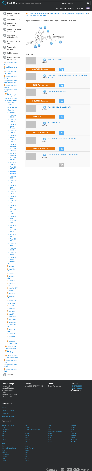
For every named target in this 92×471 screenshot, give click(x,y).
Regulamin (5, 413)
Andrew (4, 431)
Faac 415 (11, 293)
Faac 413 (11, 281)
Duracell (27, 440)
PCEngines (5, 454)
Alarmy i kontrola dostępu (13, 14)
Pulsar (4, 458)
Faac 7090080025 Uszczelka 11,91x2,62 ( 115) (63, 155)
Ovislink (4, 452)
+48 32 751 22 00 (76, 386)
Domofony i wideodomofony (13, 36)
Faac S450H (13, 317)
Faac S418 (11, 303)
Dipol (26, 438)
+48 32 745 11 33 (76, 388)
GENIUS (50, 438)
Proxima (4, 456)
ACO (3, 427)
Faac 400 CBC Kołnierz (13, 187)
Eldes (26, 442)
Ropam (27, 450)
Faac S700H (13, 319)
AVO (3, 436)
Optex (3, 450)
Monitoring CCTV (13, 19)
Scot (26, 454)
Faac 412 (11, 273)
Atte (3, 434)
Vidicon (27, 460)
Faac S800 (12, 334)
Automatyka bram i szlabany (14, 30)
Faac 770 (11, 314)
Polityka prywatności (8, 416)
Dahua (27, 436)
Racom (27, 444)
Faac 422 (11, 306)
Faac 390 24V (12, 107)
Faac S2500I (13, 344)
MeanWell (74, 440)
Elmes (50, 425)
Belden (4, 440)
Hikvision (50, 442)
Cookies (4, 408)
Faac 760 (11, 311)
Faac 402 (11, 266)
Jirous (72, 429)
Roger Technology (30, 448)
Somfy (27, 456)
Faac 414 (11, 290)
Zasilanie (10, 375)
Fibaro (50, 434)
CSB (26, 431)
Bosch (27, 425)
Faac (49, 429)
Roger (26, 446)
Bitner (3, 442)
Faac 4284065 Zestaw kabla (57, 91)
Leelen (73, 438)
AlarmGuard (5, 429)
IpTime (73, 427)
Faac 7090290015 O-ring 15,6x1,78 (59, 107)
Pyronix (4, 460)
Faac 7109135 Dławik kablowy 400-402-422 (62, 139)
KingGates (74, 434)
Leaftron (73, 436)
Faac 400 (11, 113)
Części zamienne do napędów (13, 58)
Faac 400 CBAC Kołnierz (13, 126)
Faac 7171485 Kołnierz (55, 59)
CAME (27, 427)
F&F (49, 427)
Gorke (49, 440)
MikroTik (73, 442)
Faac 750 (11, 309)
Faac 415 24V (13, 300)
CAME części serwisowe (32, 429)
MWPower (5, 444)
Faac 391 (11, 110)
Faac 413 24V (13, 288)
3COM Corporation (8, 425)
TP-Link (27, 458)
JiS (71, 431)
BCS (3, 438)
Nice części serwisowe (9, 448)
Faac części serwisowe (55, 431)
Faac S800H (13, 322)
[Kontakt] (81, 8)
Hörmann (73, 425)
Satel (26, 452)
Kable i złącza (12, 53)
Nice (3, 446)
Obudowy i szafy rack (13, 42)
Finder (50, 436)
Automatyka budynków (11, 24)
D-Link (27, 434)
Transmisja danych (11, 48)
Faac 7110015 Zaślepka (55, 123)
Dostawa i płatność (8, 411)
